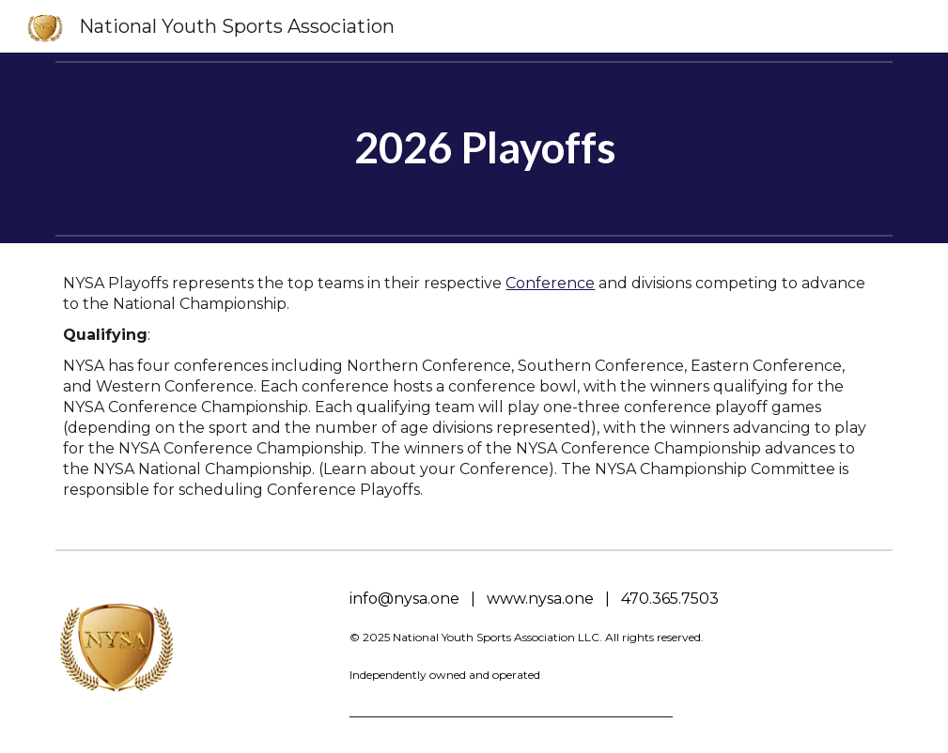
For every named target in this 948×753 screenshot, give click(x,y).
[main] (473, 148)
